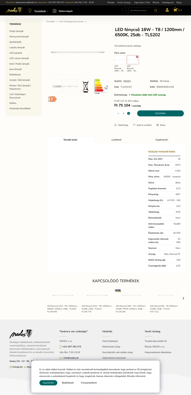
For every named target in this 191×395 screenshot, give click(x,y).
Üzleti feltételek (110, 341)
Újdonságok (66, 11)
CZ (23, 361)
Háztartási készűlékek (20, 108)
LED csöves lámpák (19, 58)
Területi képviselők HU (156, 341)
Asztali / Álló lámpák (19, 79)
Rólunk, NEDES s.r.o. (155, 346)
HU (18, 361)
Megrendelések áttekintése (158, 352)
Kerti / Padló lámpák (19, 63)
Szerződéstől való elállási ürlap (117, 352)
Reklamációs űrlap (111, 346)
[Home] (14, 10)
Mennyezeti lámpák (19, 36)
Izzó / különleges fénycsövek (17, 96)
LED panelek (15, 52)
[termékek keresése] (144, 10)
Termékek (40, 11)
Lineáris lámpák (17, 47)
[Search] (125, 10)
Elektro (12, 103)
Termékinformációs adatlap (127, 45)
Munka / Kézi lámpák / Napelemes (20, 87)
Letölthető (116, 139)
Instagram (17, 366)
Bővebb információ (136, 376)
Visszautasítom (89, 382)
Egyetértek (48, 382)
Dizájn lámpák (16, 31)
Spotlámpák (15, 41)
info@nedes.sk (70, 357)
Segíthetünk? (161, 139)
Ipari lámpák (15, 69)
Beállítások (68, 382)
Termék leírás (70, 139)
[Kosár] (177, 10)
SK (27, 361)
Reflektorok (15, 74)
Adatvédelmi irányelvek (114, 357)
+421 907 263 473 (71, 346)
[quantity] (123, 113)
